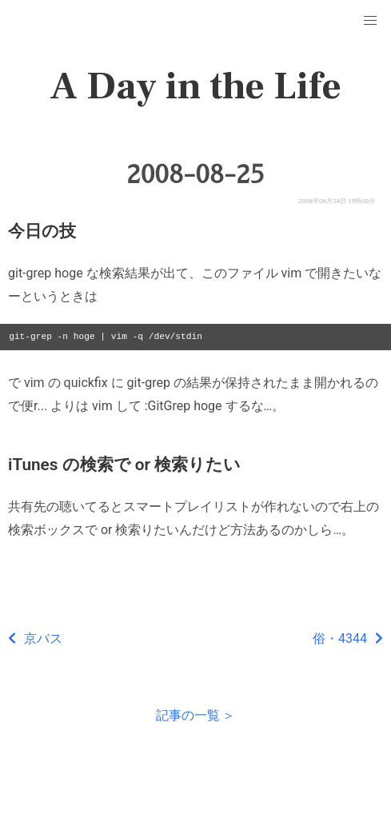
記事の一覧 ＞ (196, 715)
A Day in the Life (195, 86)
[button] (370, 21)
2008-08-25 (195, 174)
